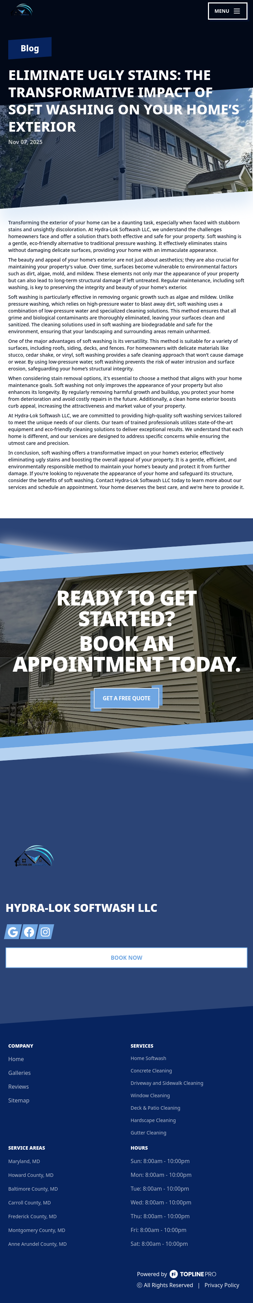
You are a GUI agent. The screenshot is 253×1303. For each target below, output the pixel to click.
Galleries (19, 1073)
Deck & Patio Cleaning (155, 1108)
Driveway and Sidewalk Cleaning (167, 1083)
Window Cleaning (150, 1095)
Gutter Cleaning (148, 1132)
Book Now (126, 957)
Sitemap (19, 1100)
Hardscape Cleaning (153, 1120)
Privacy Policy (222, 1285)
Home (16, 1059)
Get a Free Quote (126, 698)
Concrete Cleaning (151, 1070)
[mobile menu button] (227, 11)
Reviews (18, 1086)
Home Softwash (148, 1058)
